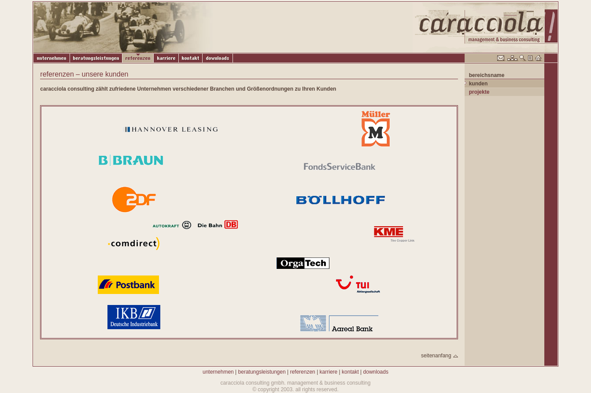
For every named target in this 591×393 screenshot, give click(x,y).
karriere (329, 372)
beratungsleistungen (262, 372)
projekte (479, 92)
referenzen (302, 372)
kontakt (350, 372)
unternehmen (218, 372)
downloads (375, 372)
